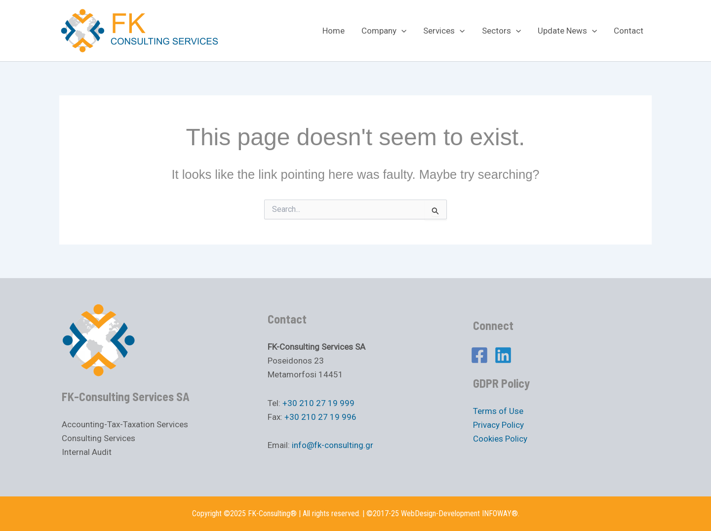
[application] (401, 30)
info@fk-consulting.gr (332, 445)
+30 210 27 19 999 (318, 403)
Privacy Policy (498, 425)
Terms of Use (498, 411)
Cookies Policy (500, 439)
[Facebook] (479, 355)
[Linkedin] (503, 355)
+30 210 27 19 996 (320, 417)
